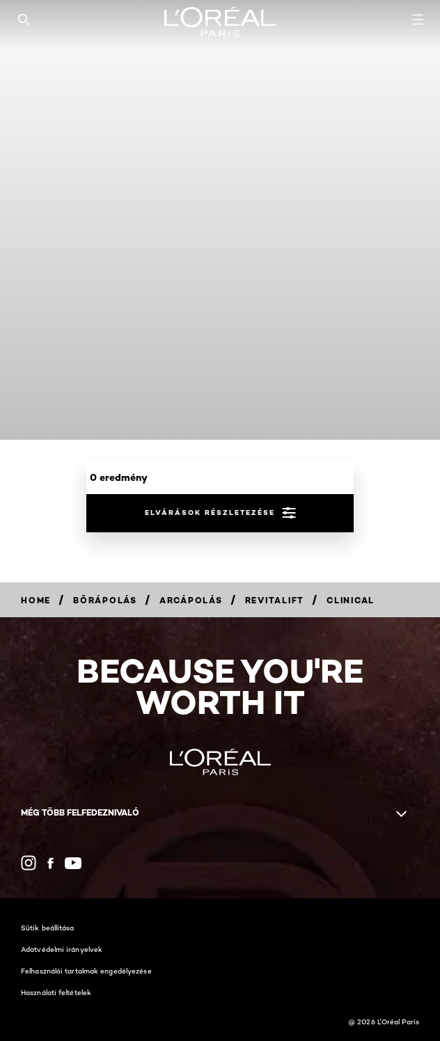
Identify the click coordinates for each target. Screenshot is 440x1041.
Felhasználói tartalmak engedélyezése (86, 971)
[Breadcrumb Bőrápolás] (105, 600)
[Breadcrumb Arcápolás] (191, 600)
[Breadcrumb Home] (36, 600)
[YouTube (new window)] (73, 863)
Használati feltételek (56, 992)
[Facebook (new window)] (50, 863)
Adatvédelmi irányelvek (61, 949)
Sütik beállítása (47, 927)
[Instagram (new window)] (28, 863)
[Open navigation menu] (418, 19)
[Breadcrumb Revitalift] (275, 600)
